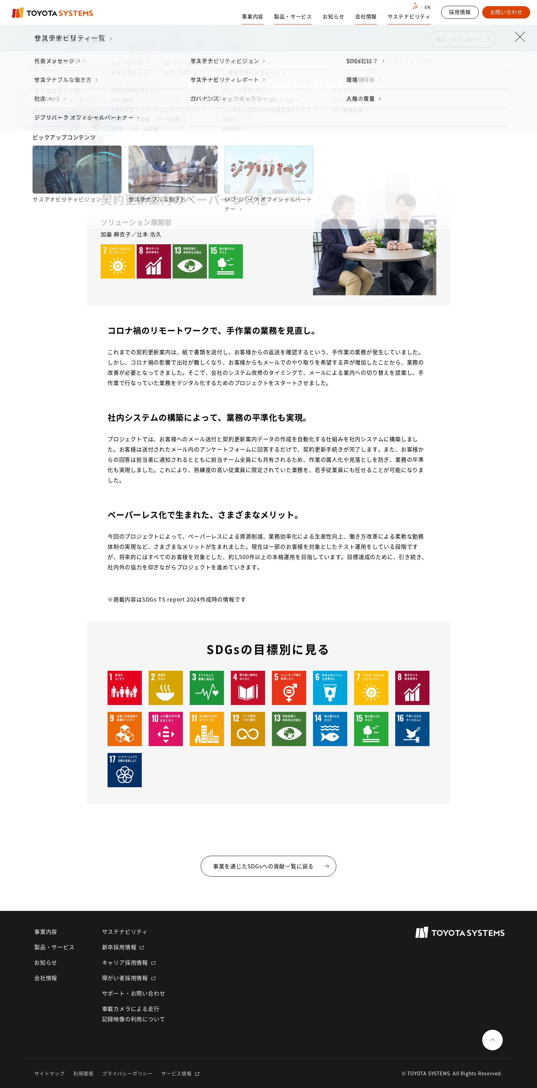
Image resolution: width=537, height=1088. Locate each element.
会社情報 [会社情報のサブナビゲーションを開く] (366, 16)
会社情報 (45, 978)
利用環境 (83, 1073)
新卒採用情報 (119, 947)
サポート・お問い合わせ (133, 993)
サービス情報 (176, 1073)
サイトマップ (49, 1073)
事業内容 (45, 931)
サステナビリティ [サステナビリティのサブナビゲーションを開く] (409, 16)
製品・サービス (54, 947)
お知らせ (333, 16)
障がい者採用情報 (125, 978)
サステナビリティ (125, 931)
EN (428, 7)
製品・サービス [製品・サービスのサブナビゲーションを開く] (293, 16)
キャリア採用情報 (125, 962)
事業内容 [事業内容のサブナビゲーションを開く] (252, 16)
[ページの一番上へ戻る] (492, 1040)
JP (415, 7)
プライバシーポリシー (127, 1073)
